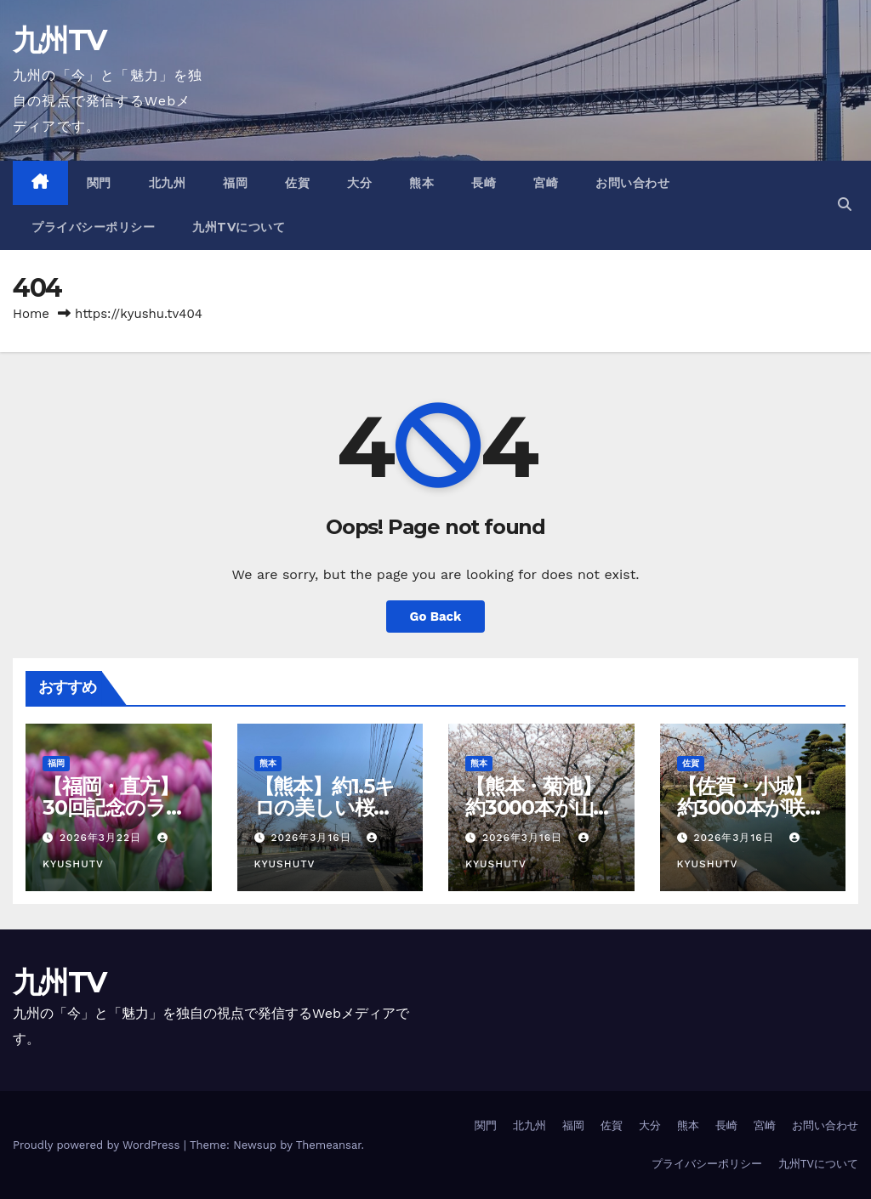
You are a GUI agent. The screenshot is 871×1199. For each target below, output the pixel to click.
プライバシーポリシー (93, 227)
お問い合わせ (632, 182)
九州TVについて (238, 227)
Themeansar (328, 1145)
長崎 (483, 182)
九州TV (59, 40)
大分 (359, 182)
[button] (844, 204)
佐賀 (297, 182)
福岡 (235, 182)
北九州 (167, 182)
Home (31, 313)
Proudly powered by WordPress (98, 1145)
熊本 (421, 182)
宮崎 (545, 182)
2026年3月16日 (312, 838)
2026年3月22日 (102, 838)
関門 (99, 182)
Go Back (435, 616)
